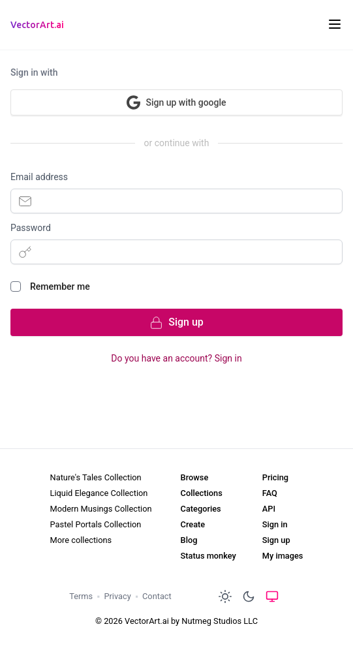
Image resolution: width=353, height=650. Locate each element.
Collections (202, 493)
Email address (39, 177)
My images (282, 556)
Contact (157, 596)
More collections (81, 540)
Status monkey (208, 556)
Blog (189, 540)
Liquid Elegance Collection (99, 493)
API (268, 509)
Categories (201, 509)
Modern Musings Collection (101, 509)
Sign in (275, 524)
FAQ (269, 493)
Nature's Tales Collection (96, 477)
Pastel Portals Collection (96, 524)
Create (193, 524)
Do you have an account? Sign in (176, 358)
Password (30, 228)
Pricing (275, 477)
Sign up (276, 540)
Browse (195, 477)
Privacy (117, 596)
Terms (81, 596)
